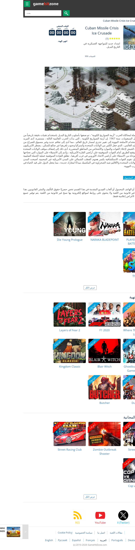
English (27, 540)
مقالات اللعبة (93, 532)
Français (68, 540)
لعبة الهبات (124, 20)
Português (95, 540)
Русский (40, 540)
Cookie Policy (42, 532)
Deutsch (110, 540)
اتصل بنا (78, 532)
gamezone (23, 3)
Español (54, 540)
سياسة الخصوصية (61, 532)
